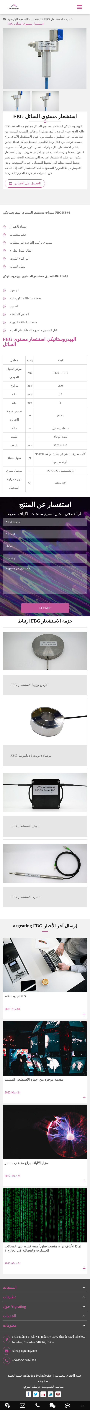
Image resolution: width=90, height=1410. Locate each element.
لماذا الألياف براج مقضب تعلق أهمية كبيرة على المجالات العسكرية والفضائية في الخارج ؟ (43, 1248)
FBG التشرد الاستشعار (25, 897)
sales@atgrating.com (20, 1351)
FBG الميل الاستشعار (25, 826)
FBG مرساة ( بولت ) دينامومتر (31, 755)
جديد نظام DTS (15, 996)
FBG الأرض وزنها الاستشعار (29, 685)
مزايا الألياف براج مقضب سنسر (26, 1163)
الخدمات (9, 1316)
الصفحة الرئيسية (18, 19)
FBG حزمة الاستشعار (57, 19)
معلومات (10, 1325)
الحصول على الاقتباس (25, 183)
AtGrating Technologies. (37, 1375)
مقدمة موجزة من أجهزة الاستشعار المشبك (34, 1079)
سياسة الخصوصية (53, 1386)
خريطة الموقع (31, 1386)
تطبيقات (9, 1297)
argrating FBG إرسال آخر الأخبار (45, 925)
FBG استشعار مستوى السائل (25, 23)
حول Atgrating (14, 1306)
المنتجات (36, 19)
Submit (44, 608)
